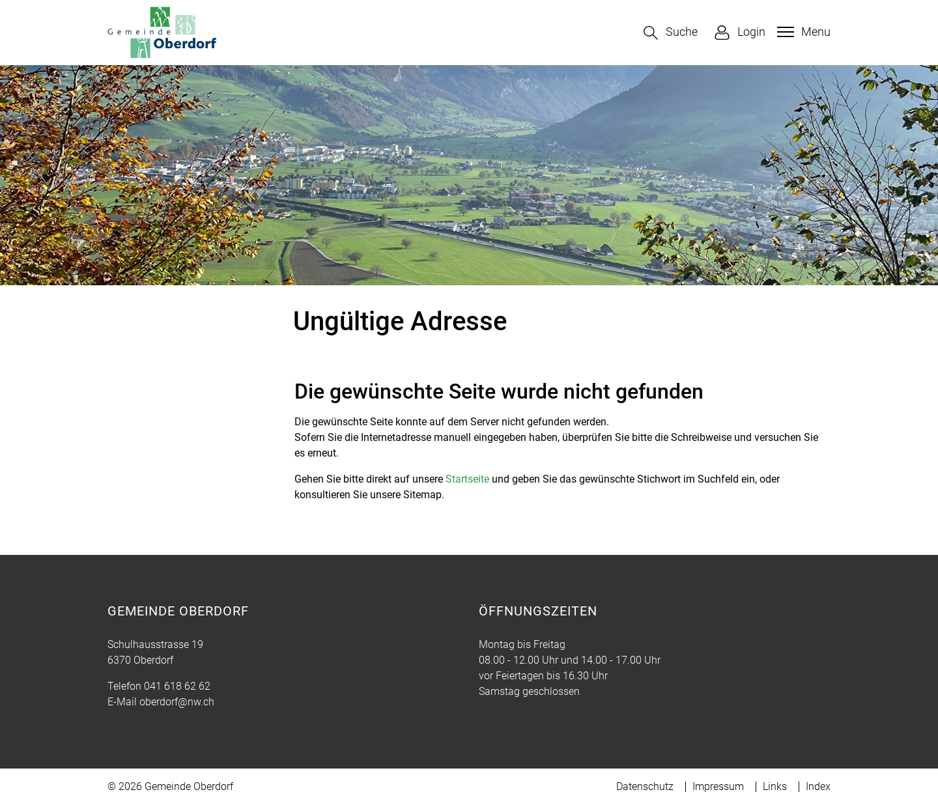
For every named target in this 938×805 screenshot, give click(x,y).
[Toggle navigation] (802, 31)
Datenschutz (645, 786)
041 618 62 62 (177, 686)
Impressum (718, 786)
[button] (670, 32)
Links (775, 786)
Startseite (467, 479)
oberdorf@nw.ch (176, 702)
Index (818, 786)
